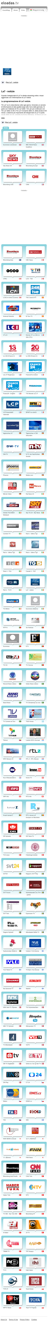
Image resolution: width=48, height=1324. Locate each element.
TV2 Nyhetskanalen (32, 1007)
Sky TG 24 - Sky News (33, 513)
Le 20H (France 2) (31, 356)
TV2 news (6, 855)
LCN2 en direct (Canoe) (10, 297)
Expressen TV (30, 913)
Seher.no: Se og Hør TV (33, 1063)
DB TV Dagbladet (8, 1063)
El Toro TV (29, 316)
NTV (27, 1195)
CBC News (29, 260)
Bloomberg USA (8, 184)
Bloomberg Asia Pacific (10, 1176)
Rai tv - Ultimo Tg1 (32, 533)
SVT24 (5, 874)
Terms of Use (13, 1320)
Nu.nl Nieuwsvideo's (9, 777)
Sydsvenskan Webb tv (10, 951)
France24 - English (9, 393)
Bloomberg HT (30, 1214)
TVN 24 (5, 1289)
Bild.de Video (7, 494)
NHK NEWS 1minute (9, 1139)
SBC (27, 1120)
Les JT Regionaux (8, 375)
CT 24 (28, 1082)
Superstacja (29, 1289)
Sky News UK (7, 165)
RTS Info (28, 796)
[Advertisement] (24, 42)
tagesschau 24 (7, 433)
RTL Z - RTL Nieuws (32, 759)
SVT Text (6, 913)
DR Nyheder (7, 836)
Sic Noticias (29, 627)
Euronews (6, 646)
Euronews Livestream (10, 145)
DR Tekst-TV (30, 836)
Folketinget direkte (32, 855)
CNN (27, 184)
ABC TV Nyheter (8, 1026)
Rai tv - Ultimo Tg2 (9, 552)
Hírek (16, 10)
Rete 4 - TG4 (7, 571)
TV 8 (4, 1270)
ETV (27, 646)
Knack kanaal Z (8, 815)
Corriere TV (6, 533)
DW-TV (5, 454)
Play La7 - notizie (11, 122)
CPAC (5, 279)
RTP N (5, 627)
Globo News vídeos (32, 684)
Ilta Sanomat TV (8, 988)
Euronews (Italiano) (32, 609)
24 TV (28, 1232)
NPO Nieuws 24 (8, 759)
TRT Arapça (29, 1251)
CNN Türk (29, 1176)
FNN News (29, 1157)
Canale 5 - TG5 (31, 571)
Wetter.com (29, 475)
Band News (6, 702)
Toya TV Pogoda (31, 1307)
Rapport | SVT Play (32, 874)
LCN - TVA (29, 279)
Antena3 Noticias (8, 316)
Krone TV (29, 777)
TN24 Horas (30, 721)
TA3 (4, 1120)
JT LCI (5, 335)
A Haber (5, 1232)
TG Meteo (6, 609)
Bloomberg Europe (32, 165)
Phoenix (5, 475)
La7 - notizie (30, 590)
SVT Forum (6, 892)
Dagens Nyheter (8, 932)
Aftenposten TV (31, 1026)
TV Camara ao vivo (9, 721)
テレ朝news (7, 1157)
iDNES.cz (29, 1101)
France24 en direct (32, 375)
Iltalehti (28, 988)
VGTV (28, 1045)
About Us (4, 1320)
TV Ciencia (29, 665)
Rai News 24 (30, 494)
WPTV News (7, 1307)
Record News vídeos (9, 684)
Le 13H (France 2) (9, 356)
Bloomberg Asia (8, 260)
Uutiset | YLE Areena (32, 951)
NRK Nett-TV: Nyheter (10, 1007)
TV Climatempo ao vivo (33, 702)
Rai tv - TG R (7, 590)
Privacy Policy (24, 1320)
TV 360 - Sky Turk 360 (10, 1214)
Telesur (5, 740)
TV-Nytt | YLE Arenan (32, 970)
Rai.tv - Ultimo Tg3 (32, 552)
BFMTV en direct (31, 412)
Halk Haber (29, 1270)
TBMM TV (6, 1251)
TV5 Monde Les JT (32, 393)
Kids (23, 10)
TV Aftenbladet (7, 1045)
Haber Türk (6, 1195)
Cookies (34, 1320)
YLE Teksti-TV (7, 970)
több (3, 118)
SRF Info (6, 796)
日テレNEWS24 (31, 1139)
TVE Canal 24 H (31, 297)
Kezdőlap (6, 10)
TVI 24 (5, 665)
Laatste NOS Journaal (33, 740)
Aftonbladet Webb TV (32, 932)
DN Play (5, 1082)
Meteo (5, 1101)
